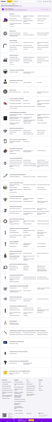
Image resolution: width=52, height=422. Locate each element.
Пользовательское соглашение (19, 399)
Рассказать (31, 420)
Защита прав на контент (31, 388)
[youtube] (39, 413)
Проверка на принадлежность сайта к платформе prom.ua (7, 396)
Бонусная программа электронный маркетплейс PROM (19, 407)
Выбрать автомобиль (45, 9)
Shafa (40, 384)
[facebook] (41, 413)
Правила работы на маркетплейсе (17, 404)
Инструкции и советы (5, 398)
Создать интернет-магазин (18, 384)
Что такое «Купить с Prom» (6, 388)
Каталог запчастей (4, 3)
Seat (10, 3)
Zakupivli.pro (41, 390)
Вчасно (40, 388)
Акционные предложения (6, 386)
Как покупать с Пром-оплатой (7, 390)
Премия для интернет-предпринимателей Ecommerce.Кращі (18, 396)
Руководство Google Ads (18, 410)
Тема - (18, 413)
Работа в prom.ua (29, 384)
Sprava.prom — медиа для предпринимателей (18, 393)
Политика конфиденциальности (19, 401)
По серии (16, 1)
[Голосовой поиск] (37, 1)
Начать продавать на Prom (19, 387)
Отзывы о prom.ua (30, 392)
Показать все (12, 26)
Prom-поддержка (5, 384)
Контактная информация (31, 386)
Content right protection (31, 390)
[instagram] (43, 413)
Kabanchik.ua (41, 386)
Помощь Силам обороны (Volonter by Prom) (31, 395)
